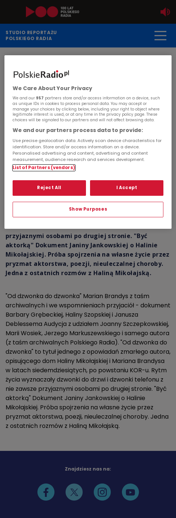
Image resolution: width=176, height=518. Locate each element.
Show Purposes (88, 209)
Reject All (49, 188)
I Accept (126, 188)
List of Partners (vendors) (44, 168)
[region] (88, 142)
